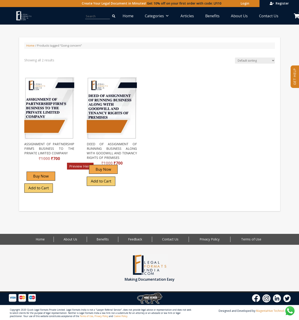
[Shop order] (255, 61)
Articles (187, 15)
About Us (239, 15)
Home (128, 15)
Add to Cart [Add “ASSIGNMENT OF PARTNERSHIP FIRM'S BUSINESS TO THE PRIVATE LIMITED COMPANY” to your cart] (38, 187)
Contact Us (268, 15)
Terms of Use (251, 239)
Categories (157, 15)
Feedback (135, 239)
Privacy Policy (210, 239)
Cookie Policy (120, 316)
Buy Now (41, 176)
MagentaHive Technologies (273, 311)
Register (279, 3)
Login (244, 3)
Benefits (212, 15)
